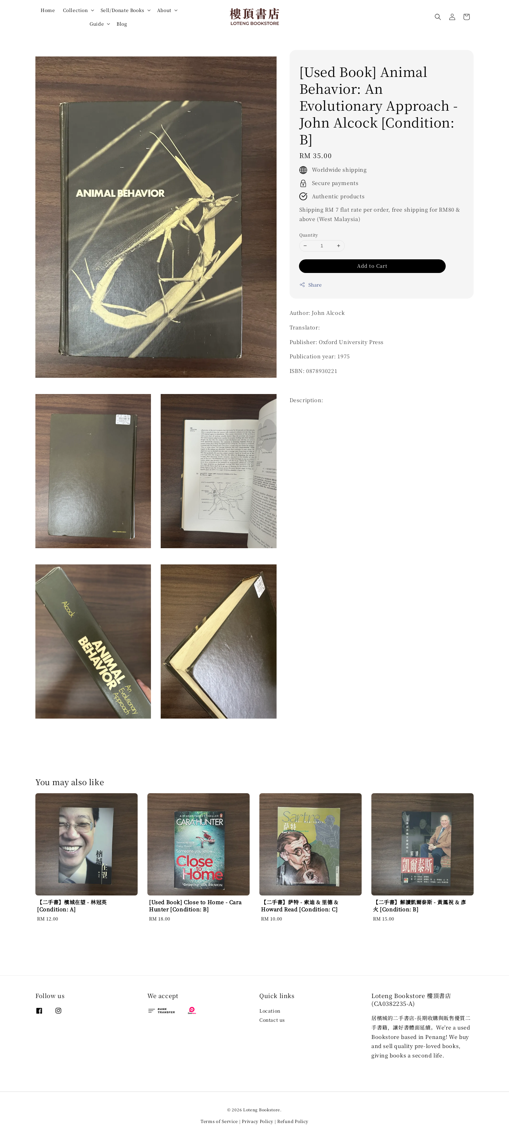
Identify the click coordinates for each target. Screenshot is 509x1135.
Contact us (272, 1020)
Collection (75, 10)
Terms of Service (219, 1121)
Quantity (308, 235)
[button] (438, 17)
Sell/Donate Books (122, 10)
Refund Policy (292, 1121)
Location (269, 1011)
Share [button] (310, 284)
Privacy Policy (257, 1121)
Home (48, 10)
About (164, 10)
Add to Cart (372, 265)
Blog (122, 23)
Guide (97, 24)
